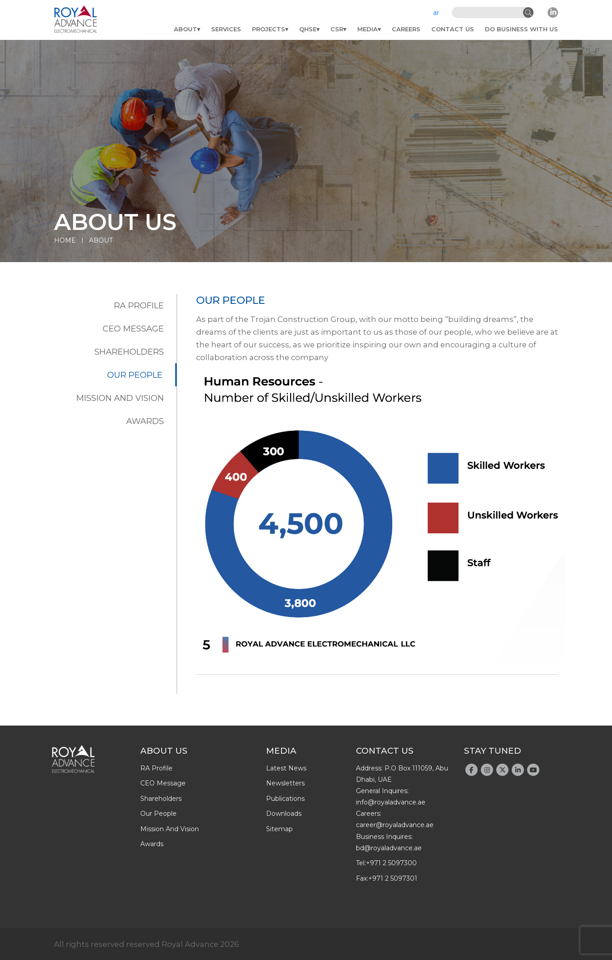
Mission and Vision (120, 398)
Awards (145, 421)
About (185, 29)
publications (285, 798)
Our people (135, 375)
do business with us (521, 29)
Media (367, 29)
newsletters (285, 783)
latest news (286, 768)
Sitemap (279, 829)
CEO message (133, 328)
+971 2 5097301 (392, 878)
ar (436, 13)
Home (65, 240)
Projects (268, 29)
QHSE (307, 29)
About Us (164, 751)
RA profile (139, 305)
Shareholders (129, 351)
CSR (337, 29)
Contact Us (452, 29)
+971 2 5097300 (391, 863)
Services (226, 29)
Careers (406, 29)
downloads (283, 813)
